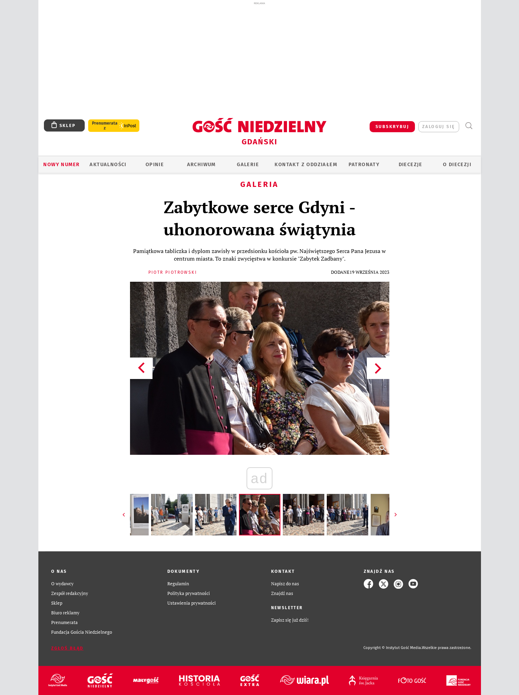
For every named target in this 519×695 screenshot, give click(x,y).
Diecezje (411, 164)
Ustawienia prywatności (191, 603)
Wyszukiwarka (469, 125)
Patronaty (364, 164)
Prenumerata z (105, 125)
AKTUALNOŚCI (108, 164)
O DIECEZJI (457, 164)
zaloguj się (438, 126)
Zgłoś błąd (67, 648)
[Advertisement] (259, 58)
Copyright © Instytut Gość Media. (392, 648)
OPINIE (155, 164)
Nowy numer (61, 164)
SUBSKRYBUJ (392, 126)
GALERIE (248, 164)
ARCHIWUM (201, 164)
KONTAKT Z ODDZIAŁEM (306, 164)
